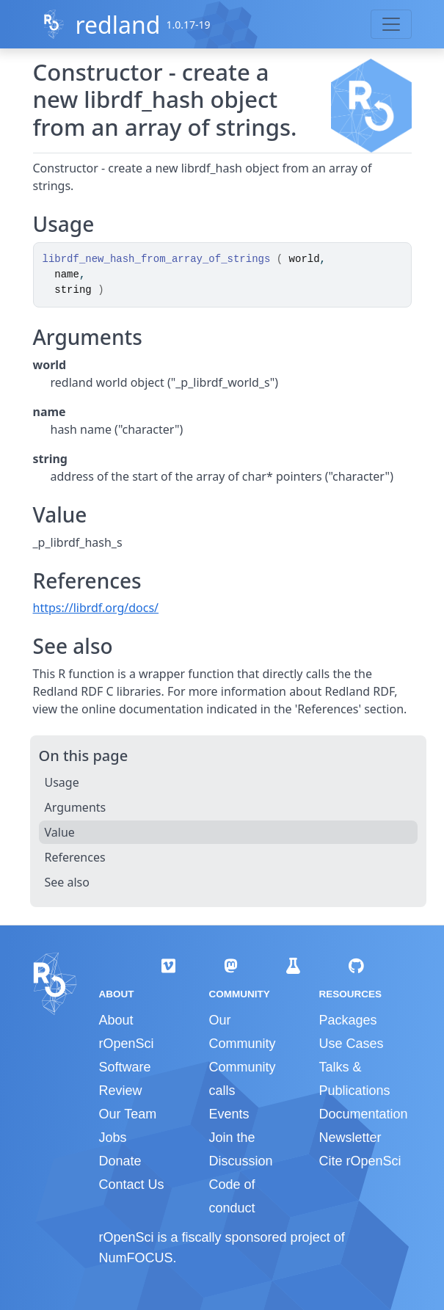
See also (67, 882)
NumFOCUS (136, 1258)
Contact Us (131, 1184)
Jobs (113, 1137)
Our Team (128, 1114)
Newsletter (350, 1137)
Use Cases (351, 1043)
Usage (62, 782)
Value (60, 832)
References (75, 857)
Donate (120, 1161)
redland (117, 24)
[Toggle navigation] (391, 24)
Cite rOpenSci (360, 1161)
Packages (347, 1020)
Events (228, 1114)
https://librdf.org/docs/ (96, 608)
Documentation (363, 1114)
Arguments (75, 807)
